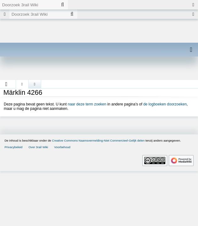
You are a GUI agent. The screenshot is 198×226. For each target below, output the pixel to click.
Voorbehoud (62, 147)
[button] (6, 84)
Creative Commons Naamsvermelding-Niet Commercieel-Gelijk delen (98, 140)
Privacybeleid (13, 147)
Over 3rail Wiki (38, 147)
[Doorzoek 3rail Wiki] (28, 4)
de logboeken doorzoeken (165, 104)
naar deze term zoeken (87, 104)
